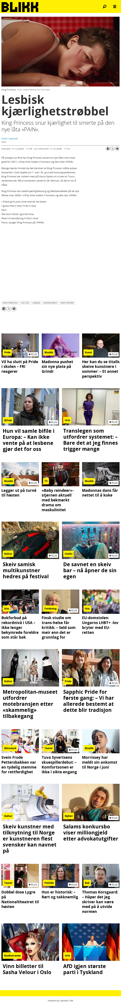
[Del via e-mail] (117, 149)
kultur (25, 302)
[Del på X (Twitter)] (112, 149)
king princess (10, 302)
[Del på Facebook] (108, 149)
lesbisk (36, 302)
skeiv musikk (67, 302)
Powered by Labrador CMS (60, 1000)
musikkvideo (50, 302)
